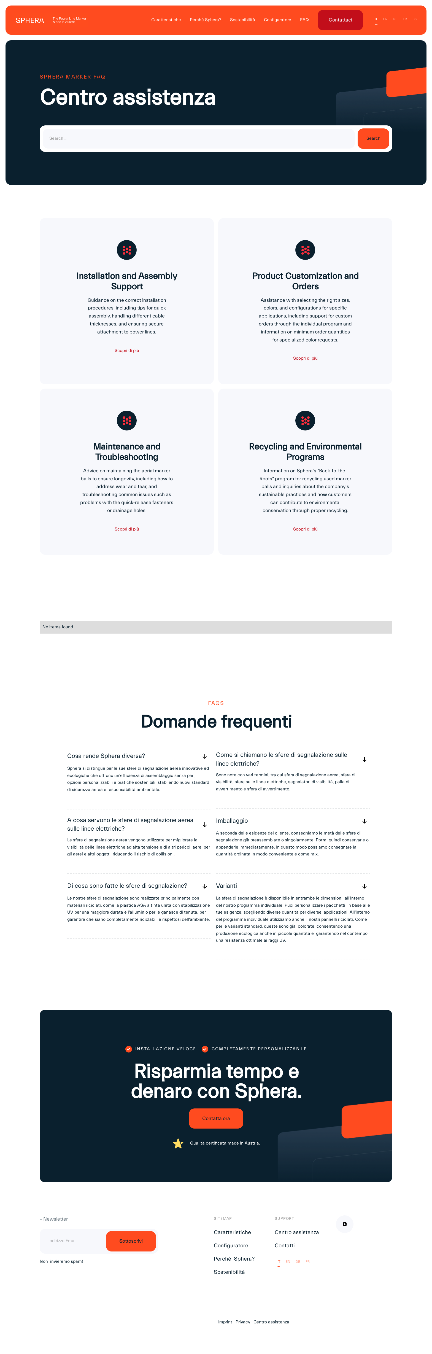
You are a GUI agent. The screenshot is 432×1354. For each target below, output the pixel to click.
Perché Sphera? (205, 19)
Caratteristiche (166, 19)
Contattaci (340, 20)
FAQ (304, 19)
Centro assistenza (297, 1233)
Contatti (285, 1246)
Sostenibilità (242, 19)
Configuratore (277, 19)
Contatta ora (216, 1119)
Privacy (243, 1323)
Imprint (225, 1323)
